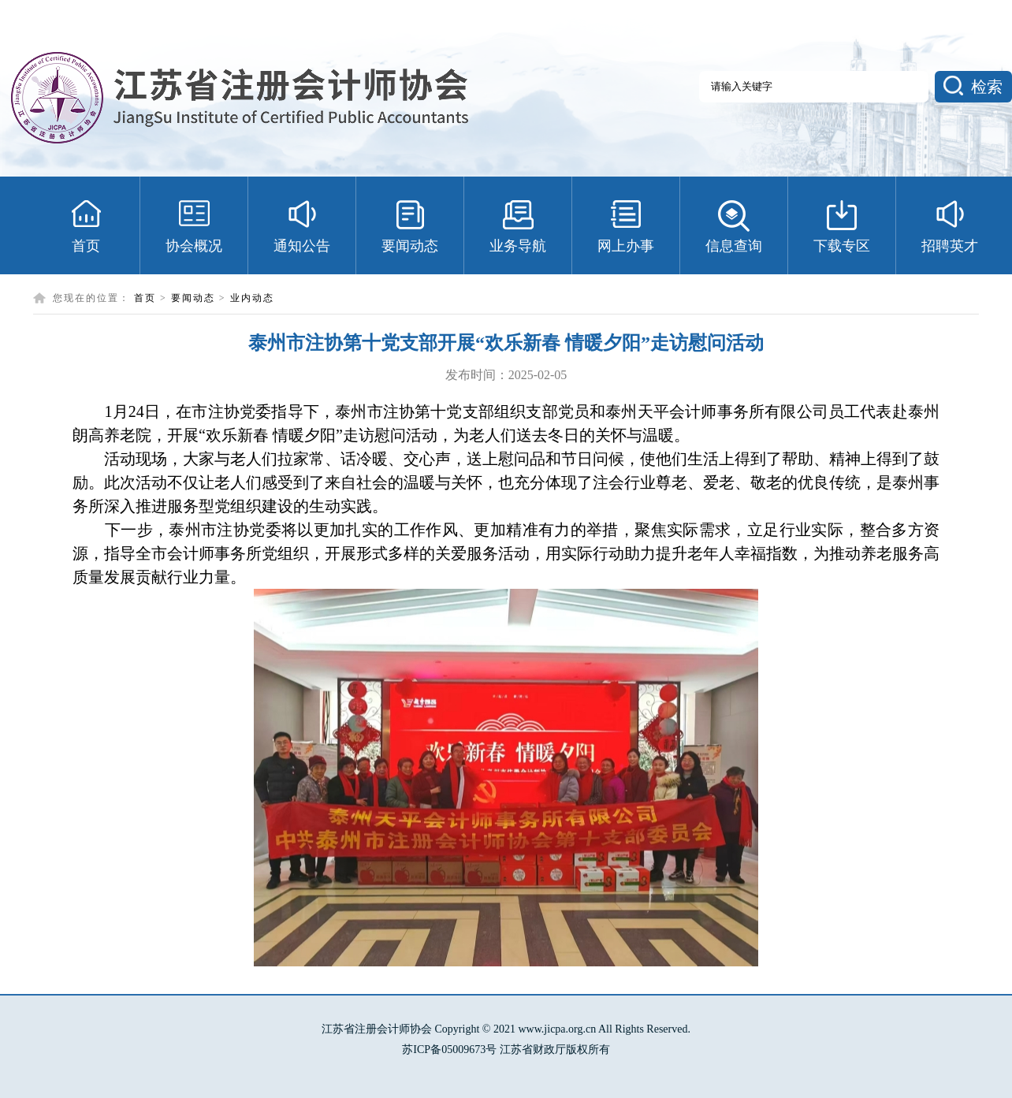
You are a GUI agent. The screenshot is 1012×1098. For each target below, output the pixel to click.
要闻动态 (193, 297)
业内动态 (252, 297)
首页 (145, 297)
